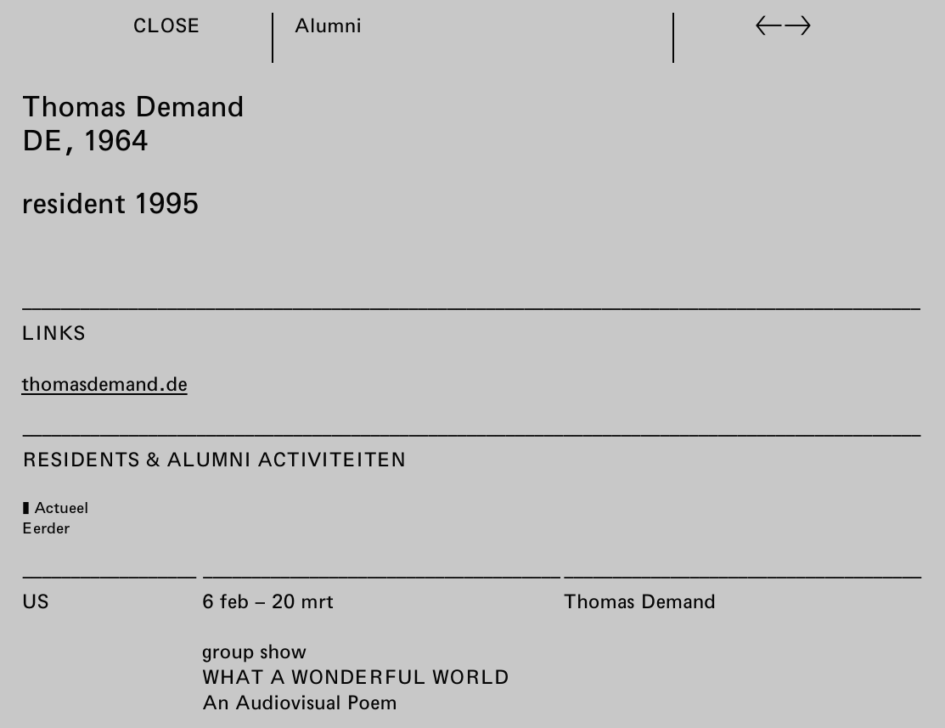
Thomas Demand (639, 600)
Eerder (45, 527)
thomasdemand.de (104, 383)
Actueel (60, 507)
